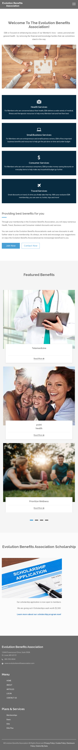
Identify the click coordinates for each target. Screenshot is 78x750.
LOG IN (9, 693)
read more (39, 359)
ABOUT (9, 685)
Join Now (11, 245)
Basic (9, 720)
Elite (8, 724)
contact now (30, 245)
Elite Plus (10, 728)
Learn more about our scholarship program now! (39, 614)
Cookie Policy (61, 743)
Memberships (12, 715)
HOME (9, 681)
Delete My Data (42, 746)
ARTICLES (10, 689)
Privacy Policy (49, 743)
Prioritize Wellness (39, 501)
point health (39, 426)
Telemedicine (39, 350)
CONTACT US (12, 698)
